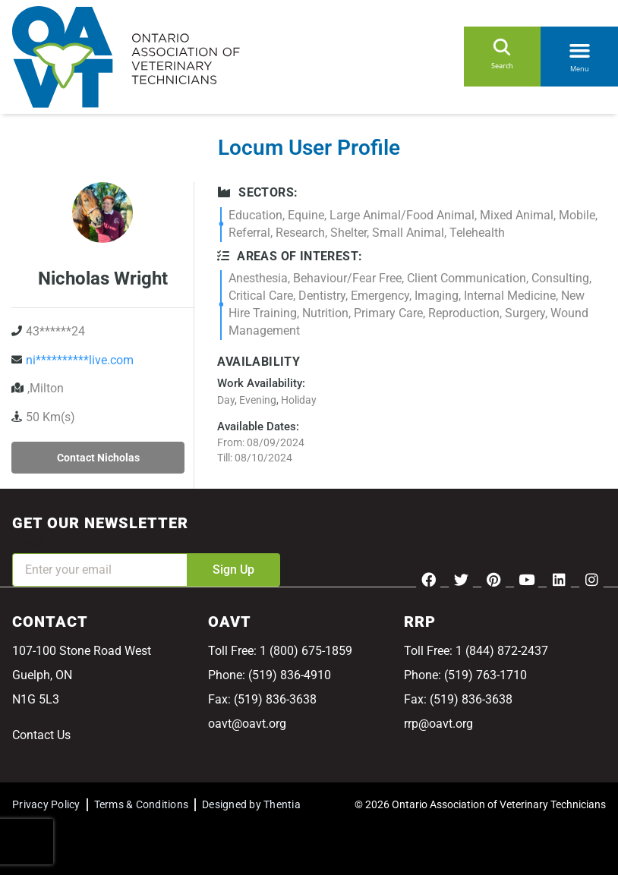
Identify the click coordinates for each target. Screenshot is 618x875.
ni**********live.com (80, 360)
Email (27, 543)
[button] (579, 47)
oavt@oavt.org (247, 723)
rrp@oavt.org (438, 723)
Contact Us (41, 735)
